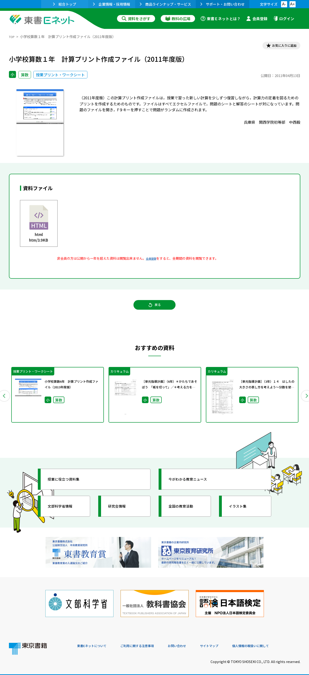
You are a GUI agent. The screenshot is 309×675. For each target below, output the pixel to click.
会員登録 (256, 18)
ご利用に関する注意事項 (147, 643)
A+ (292, 4)
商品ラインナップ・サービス (165, 4)
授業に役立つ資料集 (69, 486)
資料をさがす (136, 18)
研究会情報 (121, 513)
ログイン (283, 18)
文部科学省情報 (65, 513)
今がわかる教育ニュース (194, 486)
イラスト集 (241, 513)
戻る (154, 310)
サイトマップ (230, 643)
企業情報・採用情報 (111, 4)
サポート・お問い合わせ (222, 4)
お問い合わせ (193, 643)
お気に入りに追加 (280, 46)
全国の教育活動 (185, 513)
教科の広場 (177, 18)
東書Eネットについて (95, 643)
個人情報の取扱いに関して (277, 643)
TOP (12, 36)
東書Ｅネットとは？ (221, 18)
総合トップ (64, 4)
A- (284, 4)
